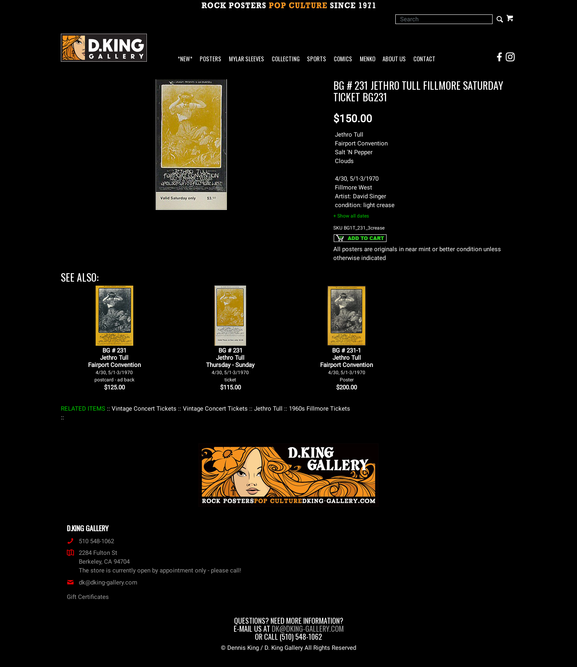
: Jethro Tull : (268, 408)
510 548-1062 (90, 541)
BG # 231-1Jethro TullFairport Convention (346, 365)
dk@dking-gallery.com (102, 582)
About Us (394, 59)
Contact (424, 59)
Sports (316, 59)
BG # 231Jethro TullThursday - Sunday (230, 365)
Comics (343, 59)
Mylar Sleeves (246, 59)
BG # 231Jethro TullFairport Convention (114, 365)
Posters (210, 59)
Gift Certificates (88, 597)
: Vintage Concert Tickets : (144, 408)
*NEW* (185, 59)
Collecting (286, 59)
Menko (367, 59)
